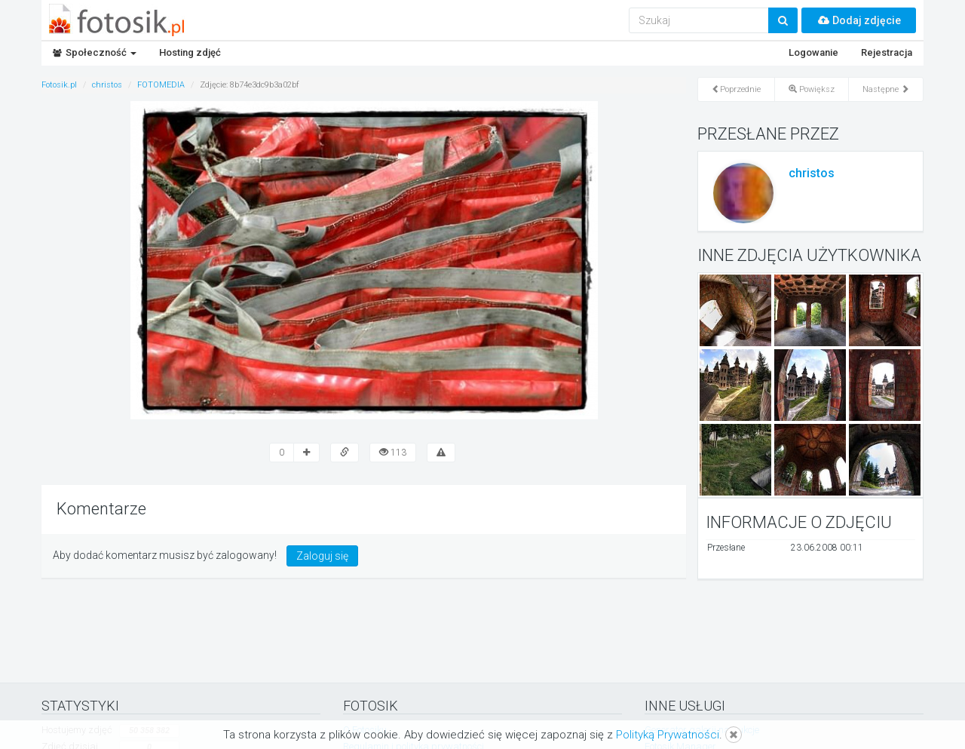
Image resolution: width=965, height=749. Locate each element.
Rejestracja (886, 52)
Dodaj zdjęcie (858, 20)
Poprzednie (736, 89)
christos (812, 173)
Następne (885, 89)
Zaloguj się (322, 556)
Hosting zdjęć (190, 52)
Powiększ (812, 89)
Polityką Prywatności (667, 734)
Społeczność (94, 52)
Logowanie (813, 52)
